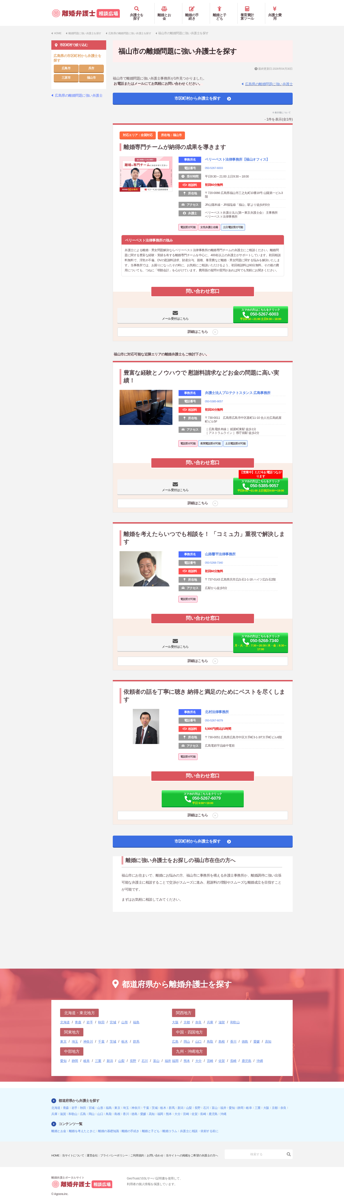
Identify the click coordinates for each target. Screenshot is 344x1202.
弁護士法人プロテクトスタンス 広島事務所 (244, 401)
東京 (63, 1035)
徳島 (245, 1035)
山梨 (121, 1054)
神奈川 (88, 1035)
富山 (156, 1054)
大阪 (175, 1016)
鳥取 (210, 1035)
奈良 (198, 1016)
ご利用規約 (143, 1146)
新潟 (110, 1054)
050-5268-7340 (214, 581)
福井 (168, 1054)
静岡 (75, 1054)
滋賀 (222, 1016)
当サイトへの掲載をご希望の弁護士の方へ (79, 1152)
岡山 (187, 1035)
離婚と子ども (223, 10)
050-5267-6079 (214, 743)
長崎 (233, 1054)
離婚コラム (169, 1124)
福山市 (91, 71)
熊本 (187, 1054)
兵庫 (210, 1016)
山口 (198, 1035)
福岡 (175, 1054)
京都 (187, 1016)
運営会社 (95, 1146)
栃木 (124, 1035)
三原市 (66, 71)
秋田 (101, 1016)
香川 (233, 1035)
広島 (175, 1035)
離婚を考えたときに (82, 1124)
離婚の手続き (196, 10)
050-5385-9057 (214, 413)
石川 (145, 1054)
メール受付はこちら (160, 318)
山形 (124, 1016)
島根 (222, 1035)
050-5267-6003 (214, 168)
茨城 (113, 1035)
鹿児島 (246, 1054)
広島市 (66, 62)
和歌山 (235, 1016)
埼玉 (75, 1035)
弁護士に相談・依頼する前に (199, 1124)
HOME (55, 1146)
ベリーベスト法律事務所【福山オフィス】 (241, 156)
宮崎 (210, 1054)
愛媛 (256, 1035)
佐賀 (222, 1054)
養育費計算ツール (251, 10)
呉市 (91, 62)
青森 (78, 1016)
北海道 (65, 1016)
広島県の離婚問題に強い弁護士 (269, 78)
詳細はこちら (196, 335)
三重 (98, 1054)
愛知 (63, 1054)
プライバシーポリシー (118, 1146)
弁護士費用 (279, 10)
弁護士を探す (140, 10)
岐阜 (86, 1054)
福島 (136, 1016)
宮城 (113, 1016)
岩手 (89, 1016)
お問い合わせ (162, 1146)
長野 (133, 1054)
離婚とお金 (168, 10)
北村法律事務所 (220, 734)
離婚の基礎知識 (108, 1124)
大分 (198, 1054)
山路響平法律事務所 (224, 572)
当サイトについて (74, 1146)
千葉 (101, 1035)
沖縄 (259, 1054)
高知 (268, 1035)
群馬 (136, 1035)
